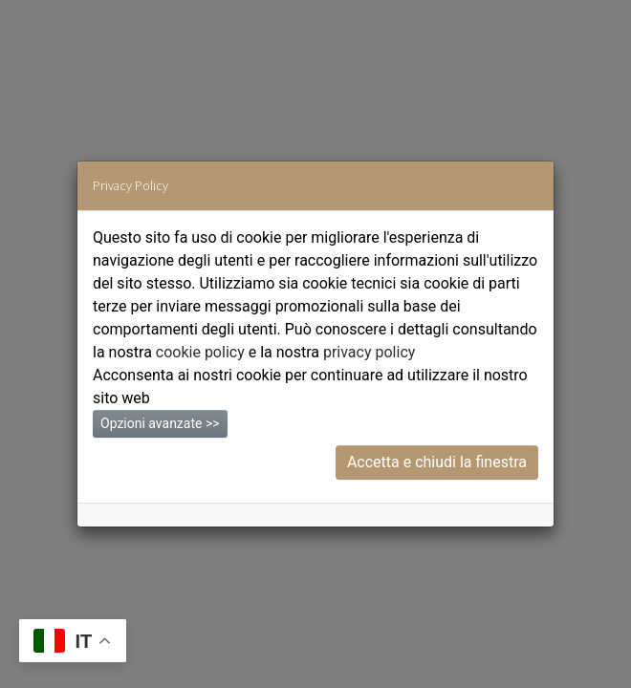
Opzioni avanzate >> (160, 423)
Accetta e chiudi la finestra (437, 462)
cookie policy (200, 352)
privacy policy (369, 352)
